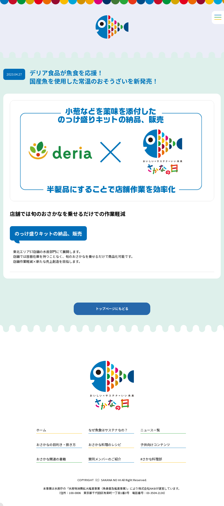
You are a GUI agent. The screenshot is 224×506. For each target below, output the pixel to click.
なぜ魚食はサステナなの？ (108, 430)
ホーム (41, 430)
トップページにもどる (112, 308)
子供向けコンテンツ (155, 444)
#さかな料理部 (151, 459)
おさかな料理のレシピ (104, 444)
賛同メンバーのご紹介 (104, 459)
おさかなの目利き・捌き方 (56, 444)
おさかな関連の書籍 (51, 459)
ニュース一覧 (150, 430)
